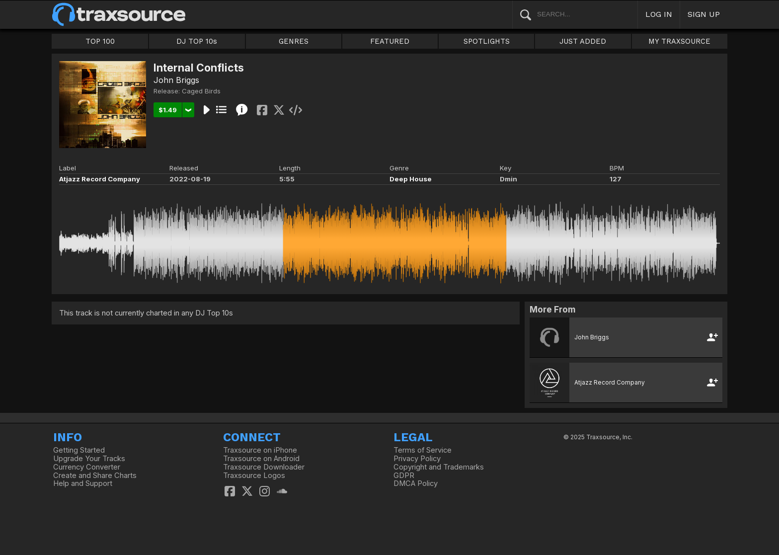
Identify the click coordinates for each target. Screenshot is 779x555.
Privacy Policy (417, 458)
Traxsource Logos (254, 475)
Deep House (411, 179)
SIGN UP (704, 14)
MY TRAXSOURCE (679, 41)
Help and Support (82, 483)
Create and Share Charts (95, 475)
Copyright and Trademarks (438, 467)
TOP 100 (100, 41)
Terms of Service (422, 450)
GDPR (403, 475)
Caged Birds (201, 91)
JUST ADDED (582, 41)
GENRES (294, 41)
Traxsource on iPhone (260, 450)
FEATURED (389, 41)
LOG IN (658, 14)
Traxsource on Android (261, 458)
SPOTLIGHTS (487, 41)
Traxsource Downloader (264, 467)
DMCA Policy (415, 483)
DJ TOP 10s (196, 41)
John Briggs (176, 80)
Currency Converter (86, 467)
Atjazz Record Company (99, 179)
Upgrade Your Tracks (89, 458)
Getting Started (79, 450)
